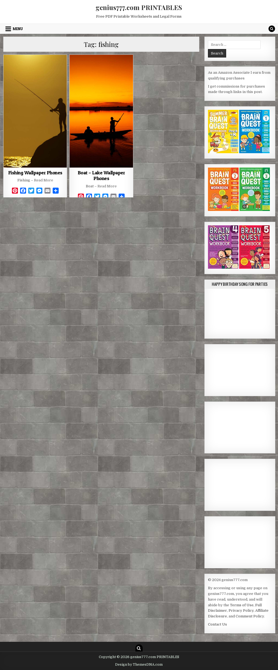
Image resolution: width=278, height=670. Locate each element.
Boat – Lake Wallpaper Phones (101, 175)
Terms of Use (242, 605)
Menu (18, 29)
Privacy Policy (241, 610)
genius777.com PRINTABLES (139, 7)
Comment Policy (250, 616)
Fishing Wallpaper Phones (35, 172)
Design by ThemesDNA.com (139, 664)
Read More (43, 180)
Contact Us (217, 624)
